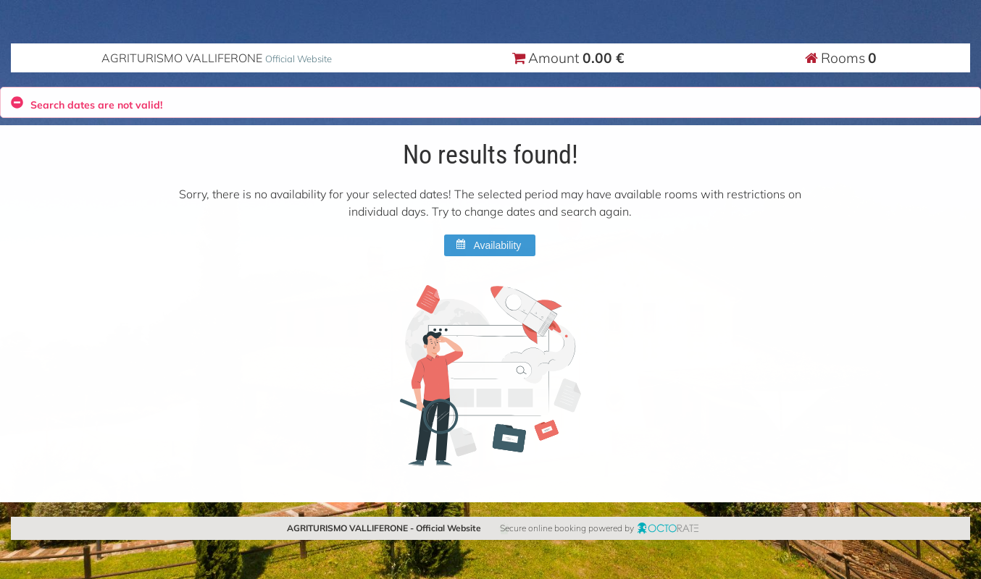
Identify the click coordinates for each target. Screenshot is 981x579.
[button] (489, 245)
